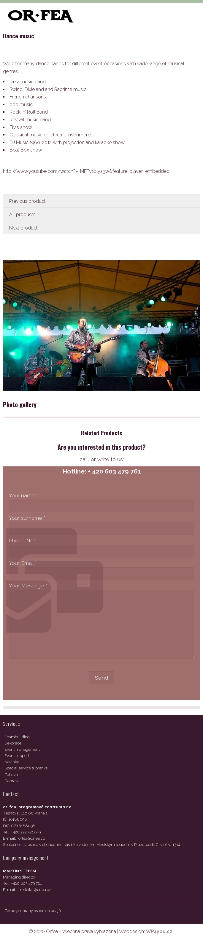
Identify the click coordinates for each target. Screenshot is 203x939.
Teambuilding (17, 737)
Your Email (23, 563)
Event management (22, 749)
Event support (16, 755)
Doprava (12, 781)
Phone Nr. (22, 540)
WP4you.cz (159, 931)
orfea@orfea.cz (31, 838)
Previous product (27, 201)
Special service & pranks (25, 768)
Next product (23, 228)
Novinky (11, 762)
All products (22, 214)
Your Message (28, 585)
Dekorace (12, 743)
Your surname (27, 518)
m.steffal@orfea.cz (34, 889)
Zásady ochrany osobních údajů (32, 910)
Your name (23, 495)
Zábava (11, 774)
